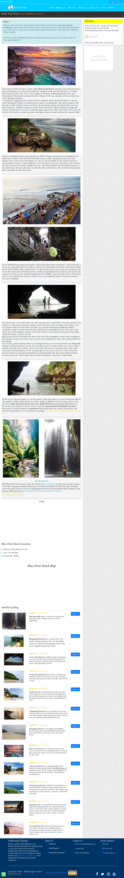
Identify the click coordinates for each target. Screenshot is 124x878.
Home (52, 8)
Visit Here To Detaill (12, 494)
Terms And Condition (57, 853)
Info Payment (54, 848)
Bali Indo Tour (16, 874)
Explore (75, 614)
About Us (52, 844)
